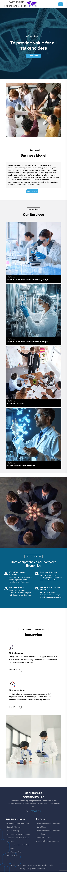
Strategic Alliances (14, 827)
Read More (33, 56)
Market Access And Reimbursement (14, 854)
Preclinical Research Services (48, 842)
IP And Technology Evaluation (18, 824)
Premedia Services (44, 838)
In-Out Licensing (13, 831)
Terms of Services (38, 869)
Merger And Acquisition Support (19, 835)
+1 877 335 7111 (33, 812)
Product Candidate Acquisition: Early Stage (48, 825)
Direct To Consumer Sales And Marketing (18, 847)
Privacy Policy (24, 869)
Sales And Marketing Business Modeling (18, 840)
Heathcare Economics (21, 866)
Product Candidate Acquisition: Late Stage (48, 833)
